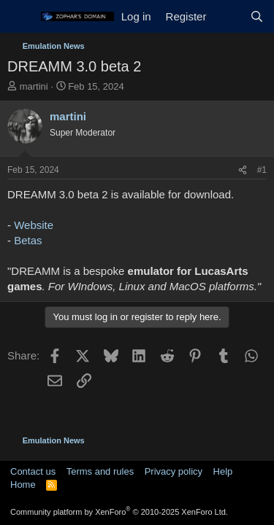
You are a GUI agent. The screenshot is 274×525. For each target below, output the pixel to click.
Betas (28, 240)
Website (33, 225)
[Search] (257, 16)
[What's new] (227, 16)
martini (34, 86)
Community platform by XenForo (119, 512)
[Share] (242, 170)
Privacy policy (173, 471)
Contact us (33, 471)
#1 (262, 170)
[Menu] (20, 16)
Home (23, 484)
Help (223, 471)
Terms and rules (100, 471)
